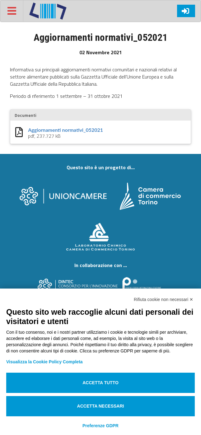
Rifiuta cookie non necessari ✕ (163, 299)
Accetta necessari (100, 406)
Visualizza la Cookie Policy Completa (44, 361)
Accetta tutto (100, 382)
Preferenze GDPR (100, 425)
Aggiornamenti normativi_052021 (65, 130)
